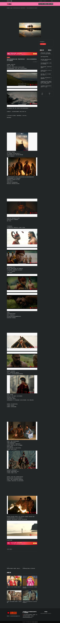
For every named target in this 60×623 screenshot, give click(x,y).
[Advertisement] (32, 15)
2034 (46, 75)
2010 (44, 57)
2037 (46, 87)
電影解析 (8, 57)
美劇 (8, 549)
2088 (46, 79)
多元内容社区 (49, 613)
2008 (46, 64)
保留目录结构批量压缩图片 (44, 613)
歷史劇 (10, 549)
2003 (46, 54)
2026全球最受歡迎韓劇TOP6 (44, 56)
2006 (46, 68)
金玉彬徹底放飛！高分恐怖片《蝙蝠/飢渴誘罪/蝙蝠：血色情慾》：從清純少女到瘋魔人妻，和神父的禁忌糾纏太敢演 (46, 82)
